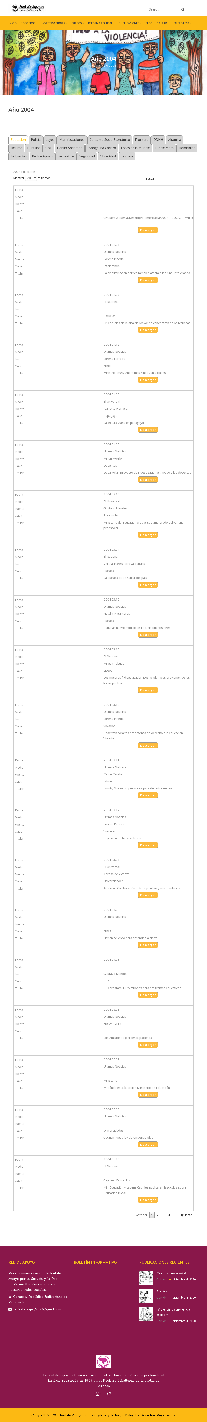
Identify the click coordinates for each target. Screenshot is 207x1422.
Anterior (141, 1215)
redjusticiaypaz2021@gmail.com (37, 1309)
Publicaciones (130, 23)
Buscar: (170, 178)
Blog (149, 23)
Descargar (148, 230)
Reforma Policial (101, 23)
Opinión (161, 1279)
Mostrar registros (32, 178)
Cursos (77, 23)
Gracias (161, 1291)
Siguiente (186, 1215)
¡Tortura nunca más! (171, 1273)
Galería (162, 23)
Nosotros (29, 23)
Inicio (12, 23)
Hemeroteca (181, 23)
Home (95, 65)
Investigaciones (54, 23)
